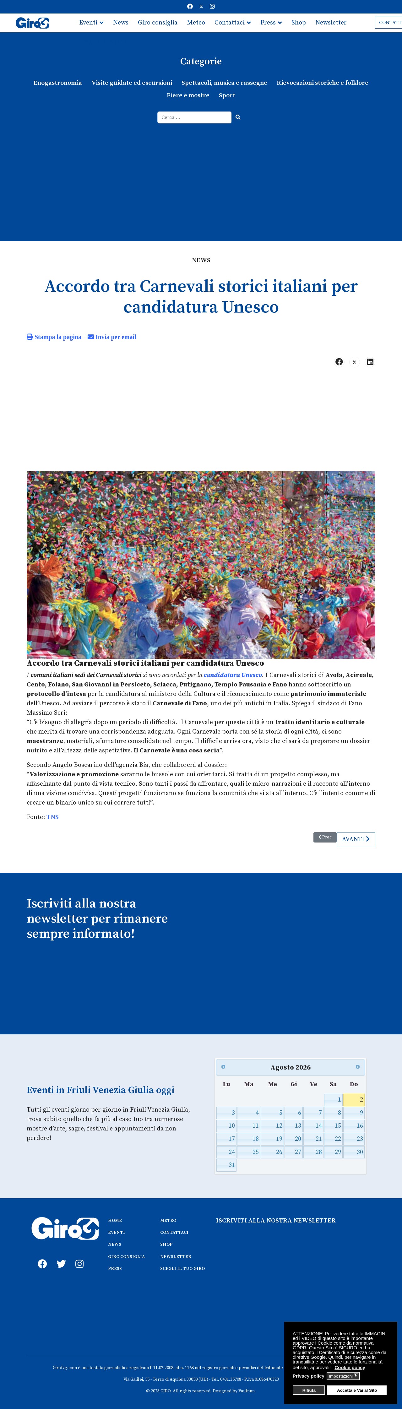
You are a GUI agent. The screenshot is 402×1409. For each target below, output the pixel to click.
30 (360, 1152)
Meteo (196, 23)
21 (319, 1139)
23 (360, 1139)
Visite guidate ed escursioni (131, 83)
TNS (52, 817)
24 (232, 1152)
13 (298, 1126)
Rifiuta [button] (309, 1390)
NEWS (114, 1244)
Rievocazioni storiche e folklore (322, 83)
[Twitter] (201, 6)
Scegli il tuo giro (102, 42)
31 (232, 1165)
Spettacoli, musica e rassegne (224, 83)
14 (319, 1126)
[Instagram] (212, 6)
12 (279, 1126)
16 (360, 1126)
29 (338, 1152)
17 (232, 1139)
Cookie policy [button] (349, 1367)
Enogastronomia (58, 83)
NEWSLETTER (175, 1257)
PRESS (115, 1268)
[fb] (41, 1257)
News (120, 23)
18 (256, 1139)
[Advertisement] (201, 170)
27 (298, 1152)
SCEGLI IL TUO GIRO (182, 1268)
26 (279, 1152)
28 (319, 1152)
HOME (115, 1220)
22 (338, 1139)
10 (232, 1126)
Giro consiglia (157, 23)
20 (298, 1139)
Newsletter (331, 23)
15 (338, 1126)
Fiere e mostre (188, 96)
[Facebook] (190, 6)
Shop (298, 23)
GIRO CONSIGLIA (126, 1257)
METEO (168, 1220)
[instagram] (78, 1257)
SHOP (166, 1244)
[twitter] (60, 1257)
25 (256, 1152)
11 (256, 1126)
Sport (227, 96)
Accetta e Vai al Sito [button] (357, 1390)
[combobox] (194, 117)
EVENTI (116, 1232)
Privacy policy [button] (308, 1376)
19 (279, 1139)
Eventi (88, 23)
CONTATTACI (174, 1232)
